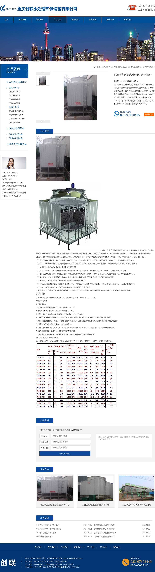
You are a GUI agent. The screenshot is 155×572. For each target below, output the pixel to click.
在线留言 (110, 19)
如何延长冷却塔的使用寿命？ (105, 533)
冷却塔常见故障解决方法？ (104, 525)
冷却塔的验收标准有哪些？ (104, 529)
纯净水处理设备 (16, 138)
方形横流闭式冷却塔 (16, 115)
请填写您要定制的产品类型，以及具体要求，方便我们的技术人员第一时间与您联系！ (124, 445)
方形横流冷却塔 (14, 99)
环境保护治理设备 (18, 144)
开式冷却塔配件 (14, 103)
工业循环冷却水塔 (18, 82)
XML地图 (75, 567)
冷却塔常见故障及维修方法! (104, 537)
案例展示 (75, 19)
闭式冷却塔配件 (14, 122)
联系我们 (128, 19)
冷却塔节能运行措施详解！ (46, 533)
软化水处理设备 (16, 134)
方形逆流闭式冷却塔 (16, 111)
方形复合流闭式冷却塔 (17, 119)
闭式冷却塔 (14, 107)
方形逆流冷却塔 (14, 95)
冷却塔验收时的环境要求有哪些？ (48, 529)
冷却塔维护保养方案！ (44, 537)
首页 (7, 19)
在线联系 (149, 114)
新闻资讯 (40, 19)
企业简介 (22, 19)
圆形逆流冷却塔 (14, 91)
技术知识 (92, 19)
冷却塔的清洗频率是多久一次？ (48, 525)
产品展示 (57, 19)
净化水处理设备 (17, 128)
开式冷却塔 (14, 88)
